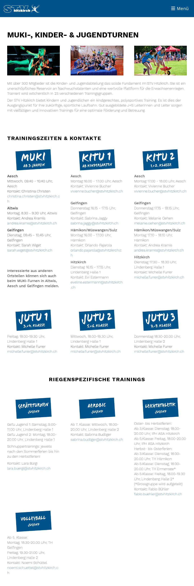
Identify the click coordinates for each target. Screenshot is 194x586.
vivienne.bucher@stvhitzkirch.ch (97, 191)
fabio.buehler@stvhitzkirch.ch (158, 494)
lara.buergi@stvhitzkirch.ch (29, 468)
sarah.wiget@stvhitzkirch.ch (29, 250)
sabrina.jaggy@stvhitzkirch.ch (94, 223)
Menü (180, 8)
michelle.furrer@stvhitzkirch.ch (159, 277)
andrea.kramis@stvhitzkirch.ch (32, 223)
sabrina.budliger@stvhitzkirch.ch (97, 439)
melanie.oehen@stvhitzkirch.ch (159, 223)
